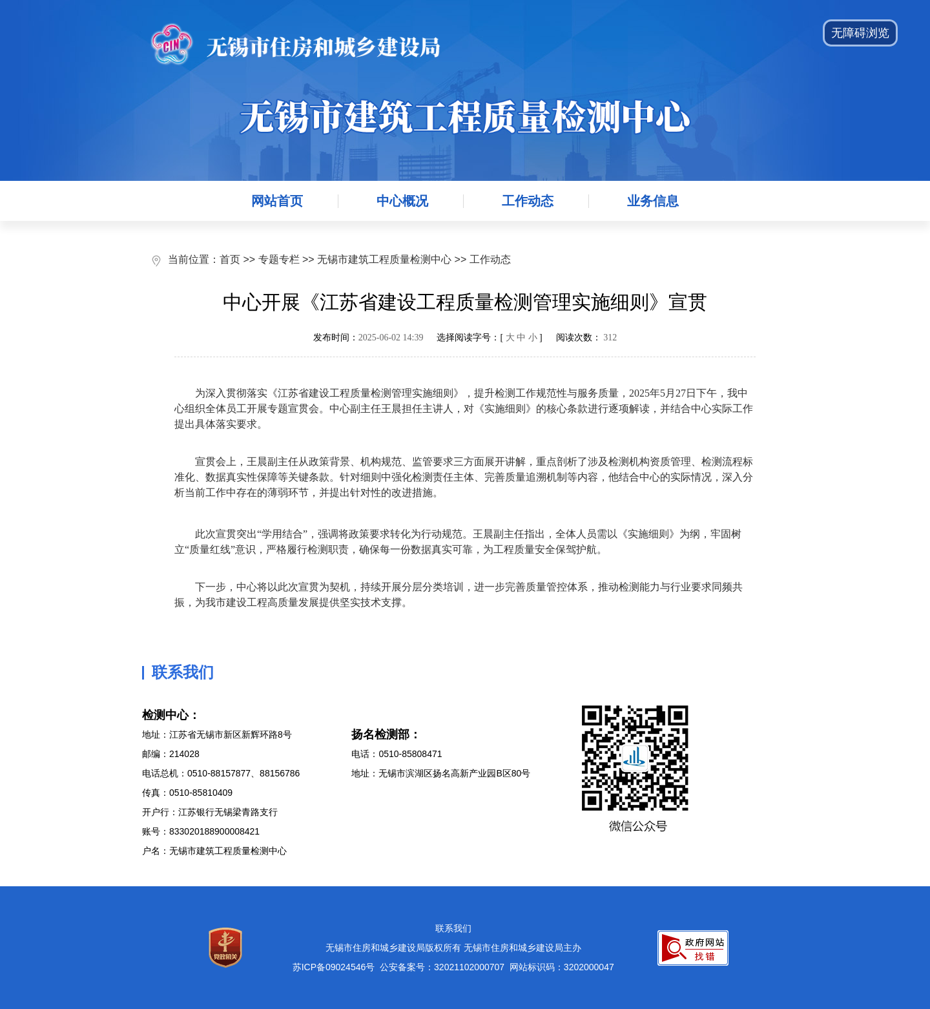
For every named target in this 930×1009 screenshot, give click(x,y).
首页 (230, 259)
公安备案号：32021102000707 (442, 967)
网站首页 (277, 201)
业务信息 (653, 201)
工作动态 (527, 201)
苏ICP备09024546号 (334, 967)
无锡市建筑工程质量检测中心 (384, 259)
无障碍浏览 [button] (860, 32)
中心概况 (402, 201)
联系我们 (453, 928)
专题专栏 (279, 259)
